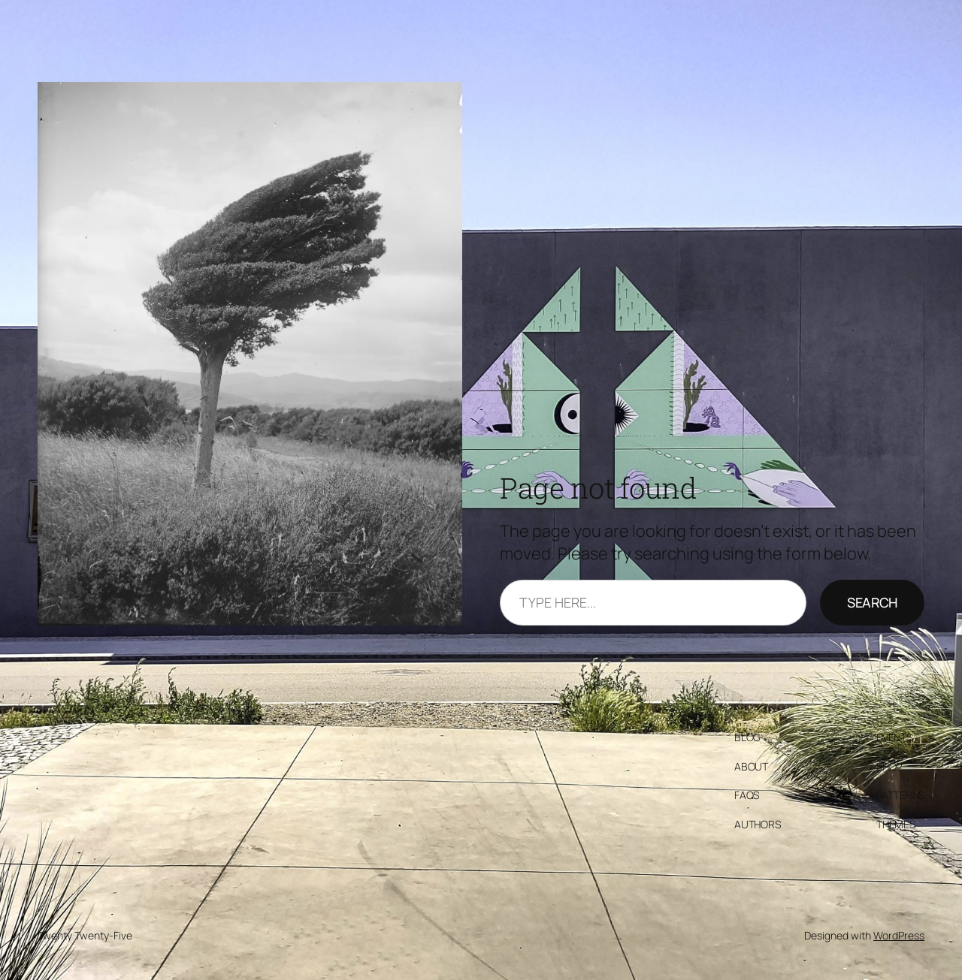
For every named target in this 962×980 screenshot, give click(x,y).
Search (872, 602)
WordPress (898, 935)
